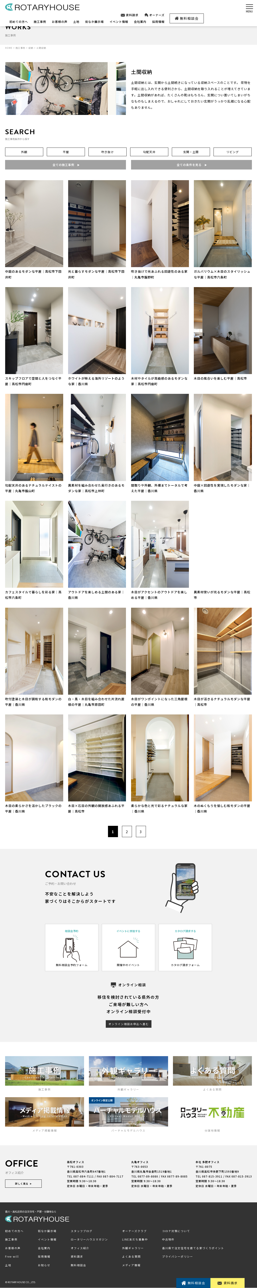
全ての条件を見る (191, 165)
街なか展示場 (94, 22)
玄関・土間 (191, 152)
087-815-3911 (212, 1176)
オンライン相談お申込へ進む (128, 1024)
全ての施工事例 (66, 165)
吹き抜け (107, 152)
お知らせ (44, 1265)
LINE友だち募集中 (135, 1239)
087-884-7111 (83, 1176)
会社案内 (140, 22)
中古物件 (168, 1239)
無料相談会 (187, 18)
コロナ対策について (176, 1231)
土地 (76, 22)
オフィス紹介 (80, 1248)
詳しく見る (23, 1183)
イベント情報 (119, 22)
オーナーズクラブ (134, 1231)
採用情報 (158, 22)
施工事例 (40, 22)
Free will (12, 1256)
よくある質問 (131, 1256)
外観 (24, 152)
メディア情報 (131, 1265)
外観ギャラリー (133, 1248)
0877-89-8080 (148, 1176)
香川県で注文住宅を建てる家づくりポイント (193, 1248)
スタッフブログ (81, 1231)
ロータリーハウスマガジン (89, 1239)
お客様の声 (59, 22)
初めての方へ (18, 22)
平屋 (66, 152)
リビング (232, 152)
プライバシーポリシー (177, 1256)
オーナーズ (154, 15)
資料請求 (129, 15)
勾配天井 (149, 152)
